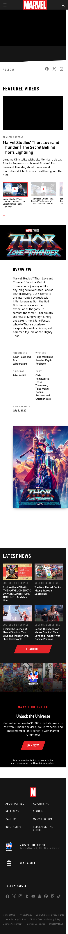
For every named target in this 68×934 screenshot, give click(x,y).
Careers (11, 819)
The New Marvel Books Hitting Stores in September (48, 590)
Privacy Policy (25, 914)
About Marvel (15, 803)
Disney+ (38, 811)
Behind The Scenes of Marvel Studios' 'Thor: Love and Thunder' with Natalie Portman (47, 634)
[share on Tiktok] (59, 897)
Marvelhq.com (42, 819)
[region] (33, 28)
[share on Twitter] (52, 70)
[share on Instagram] (59, 70)
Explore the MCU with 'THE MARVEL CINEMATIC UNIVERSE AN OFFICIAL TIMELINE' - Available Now (17, 594)
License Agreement (12, 923)
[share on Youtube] (33, 897)
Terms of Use (8, 914)
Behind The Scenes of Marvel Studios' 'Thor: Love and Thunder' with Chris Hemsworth (15, 634)
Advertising (41, 803)
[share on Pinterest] (46, 897)
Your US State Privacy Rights (50, 914)
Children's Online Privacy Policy (45, 919)
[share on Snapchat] (39, 897)
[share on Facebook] (45, 70)
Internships (14, 826)
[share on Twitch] (52, 897)
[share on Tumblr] (27, 897)
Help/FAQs (12, 811)
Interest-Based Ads (35, 923)
